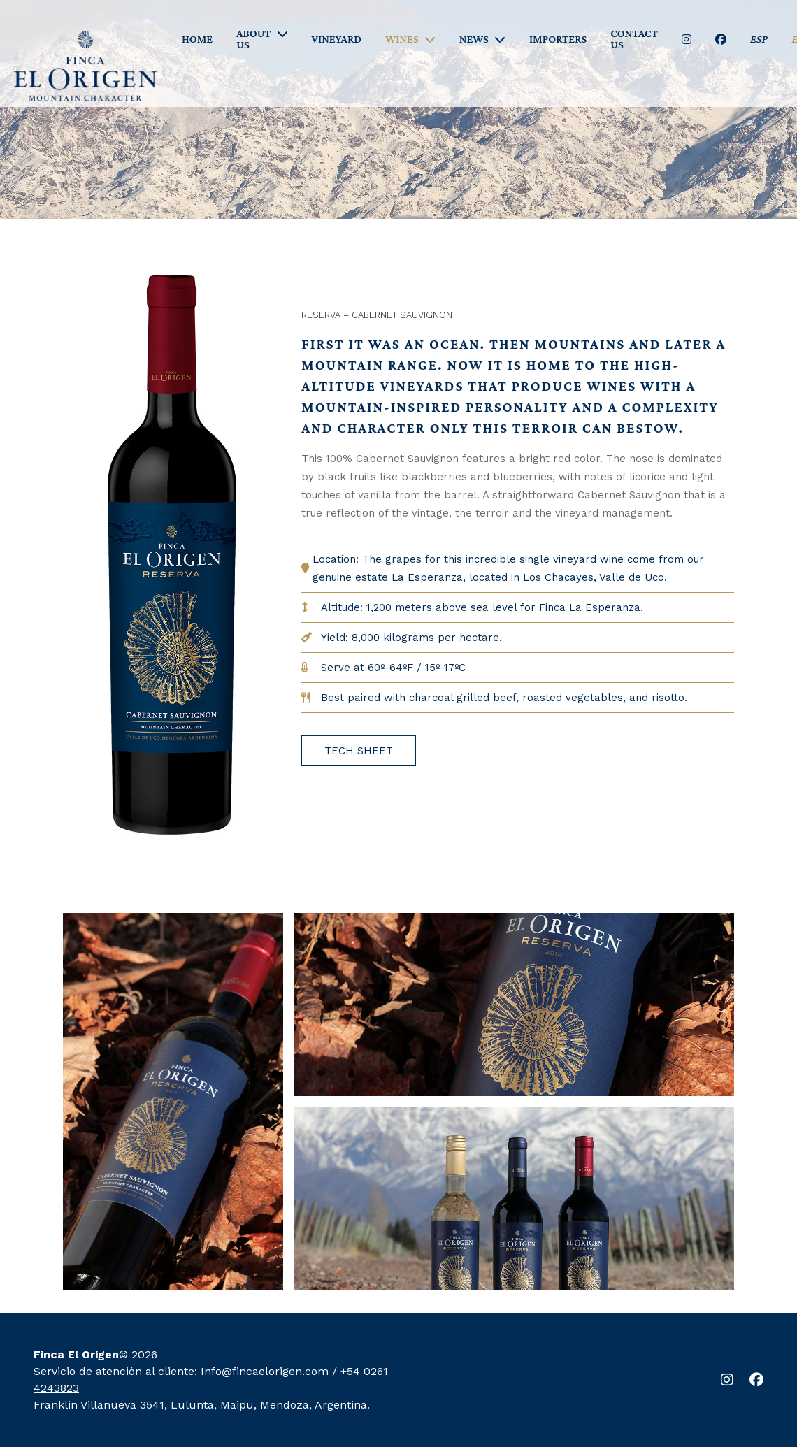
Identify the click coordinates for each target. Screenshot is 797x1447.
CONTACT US (634, 39)
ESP (759, 39)
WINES (402, 39)
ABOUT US (253, 39)
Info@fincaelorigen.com (265, 1371)
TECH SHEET (358, 750)
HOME (197, 39)
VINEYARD (337, 39)
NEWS (474, 39)
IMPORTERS (558, 39)
